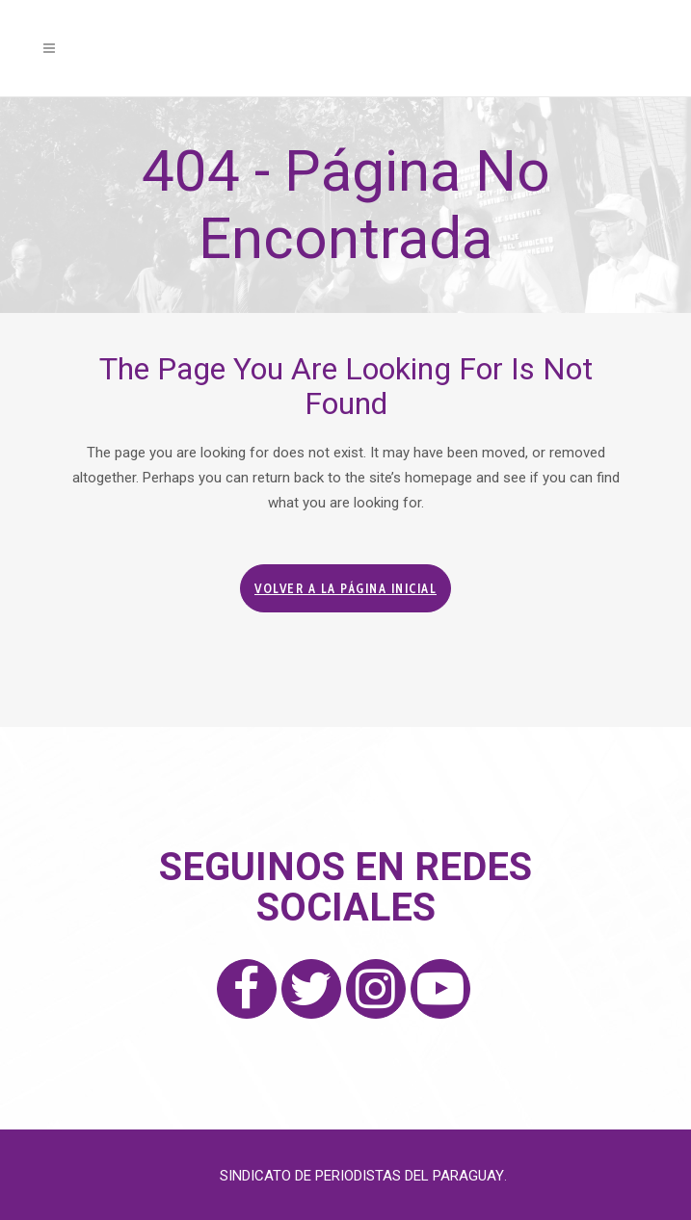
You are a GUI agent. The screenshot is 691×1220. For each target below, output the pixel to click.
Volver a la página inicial (345, 588)
